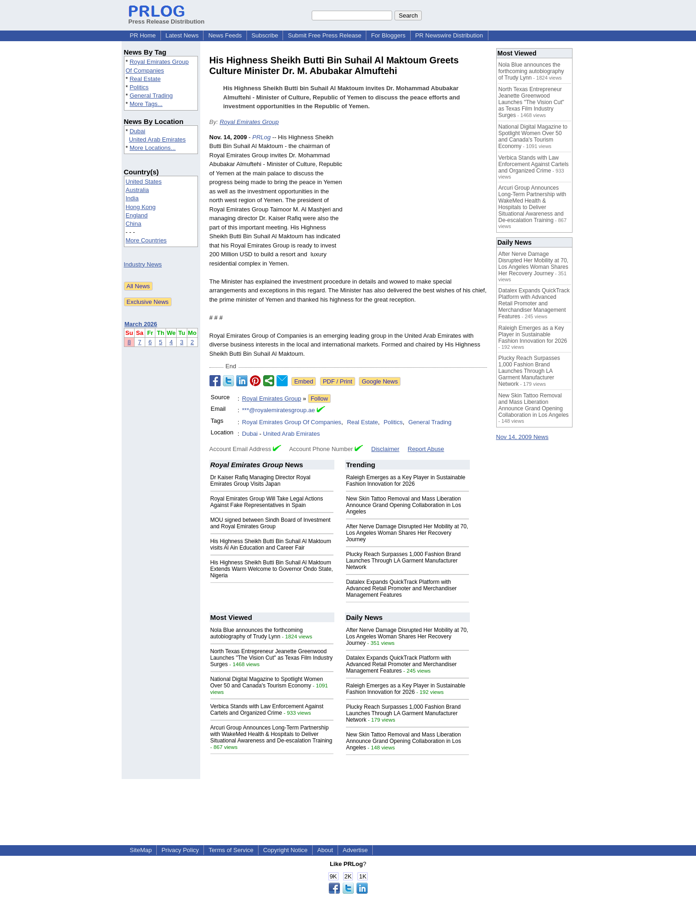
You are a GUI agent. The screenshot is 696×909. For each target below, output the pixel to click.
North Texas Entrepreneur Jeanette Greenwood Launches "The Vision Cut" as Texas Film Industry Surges (271, 658)
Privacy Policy (180, 850)
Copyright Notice (285, 850)
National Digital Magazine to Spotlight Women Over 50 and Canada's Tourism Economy (266, 682)
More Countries (146, 240)
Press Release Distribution (167, 18)
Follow (319, 398)
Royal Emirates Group (249, 121)
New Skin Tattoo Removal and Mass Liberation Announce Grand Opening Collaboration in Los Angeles (403, 505)
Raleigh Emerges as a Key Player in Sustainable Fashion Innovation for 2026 (405, 480)
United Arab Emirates (157, 139)
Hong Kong (141, 207)
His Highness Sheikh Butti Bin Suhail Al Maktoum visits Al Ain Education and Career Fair (270, 544)
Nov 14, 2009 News (522, 436)
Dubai (137, 131)
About (325, 850)
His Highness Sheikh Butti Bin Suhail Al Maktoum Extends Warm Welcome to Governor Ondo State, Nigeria (271, 569)
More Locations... (152, 147)
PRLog (261, 137)
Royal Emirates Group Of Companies (291, 422)
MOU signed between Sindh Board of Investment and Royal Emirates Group (270, 523)
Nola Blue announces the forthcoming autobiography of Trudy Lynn (256, 633)
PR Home (143, 35)
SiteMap (141, 850)
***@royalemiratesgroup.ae (278, 410)
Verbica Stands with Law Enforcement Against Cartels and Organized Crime (267, 709)
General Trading (150, 95)
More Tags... (145, 103)
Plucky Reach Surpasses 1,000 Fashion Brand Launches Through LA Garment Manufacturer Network (403, 560)
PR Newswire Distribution (449, 35)
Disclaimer (385, 448)
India (132, 198)
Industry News (143, 264)
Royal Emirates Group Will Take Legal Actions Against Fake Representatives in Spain (266, 501)
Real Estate (144, 78)
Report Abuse (426, 448)
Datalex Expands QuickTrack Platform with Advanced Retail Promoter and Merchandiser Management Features (401, 588)
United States (144, 181)
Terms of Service (231, 850)
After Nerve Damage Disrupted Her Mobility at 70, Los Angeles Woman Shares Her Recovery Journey (407, 533)
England (137, 215)
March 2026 (140, 324)
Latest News (182, 35)
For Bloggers (388, 35)
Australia (137, 189)
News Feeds (224, 35)
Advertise (355, 850)
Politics (138, 87)
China (134, 223)
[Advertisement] (417, 201)
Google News (380, 381)
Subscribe (265, 35)
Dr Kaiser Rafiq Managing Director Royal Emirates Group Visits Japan (260, 480)
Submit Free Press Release (324, 35)
